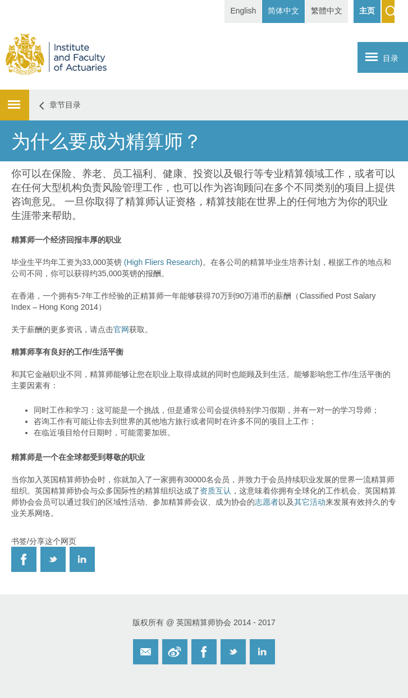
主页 (367, 10)
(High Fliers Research (162, 262)
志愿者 (266, 501)
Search (388, 11)
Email (145, 651)
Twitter (233, 651)
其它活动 (310, 501)
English (243, 10)
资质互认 (215, 490)
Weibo (174, 651)
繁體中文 (326, 10)
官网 (121, 329)
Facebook (204, 651)
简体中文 (283, 10)
